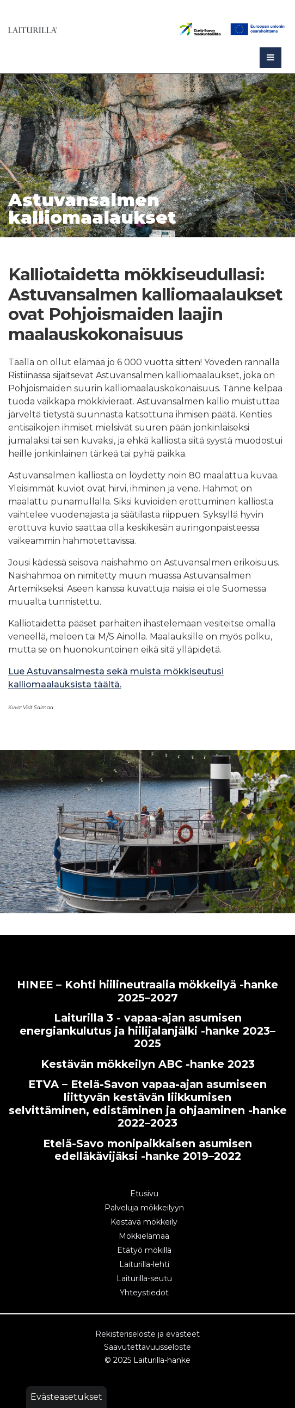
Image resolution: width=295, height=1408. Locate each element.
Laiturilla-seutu (144, 1278)
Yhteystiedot (144, 1293)
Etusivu (144, 1193)
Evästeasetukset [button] (66, 1397)
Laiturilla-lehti (144, 1264)
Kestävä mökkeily (143, 1222)
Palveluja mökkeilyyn (144, 1208)
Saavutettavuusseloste (147, 1347)
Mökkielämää (144, 1236)
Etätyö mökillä (144, 1250)
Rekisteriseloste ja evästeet (147, 1334)
